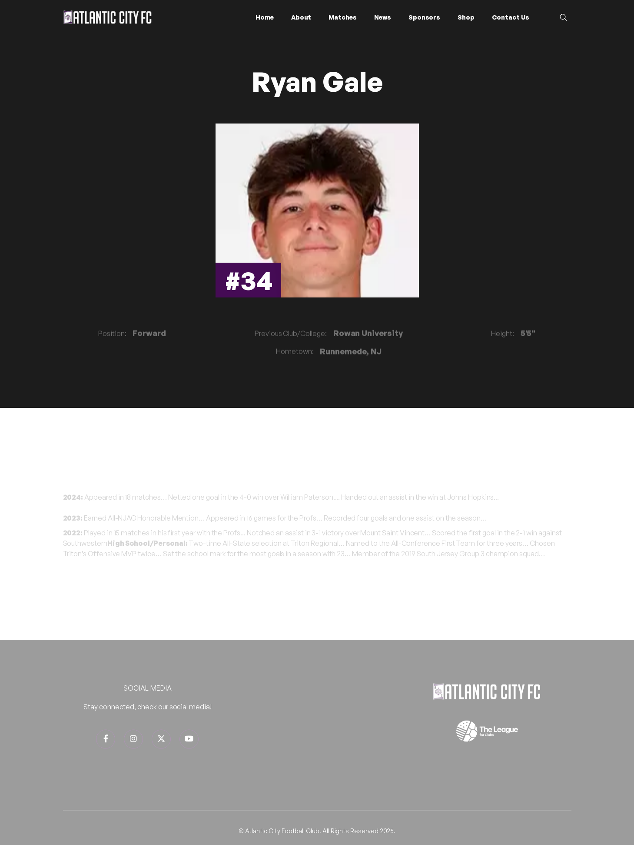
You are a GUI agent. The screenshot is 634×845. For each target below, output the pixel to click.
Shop (466, 17)
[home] (107, 17)
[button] (301, 17)
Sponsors (424, 17)
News (382, 17)
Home (265, 17)
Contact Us (510, 17)
